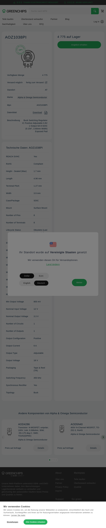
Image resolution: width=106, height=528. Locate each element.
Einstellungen (12, 522)
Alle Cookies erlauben (35, 522)
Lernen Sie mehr (18, 515)
